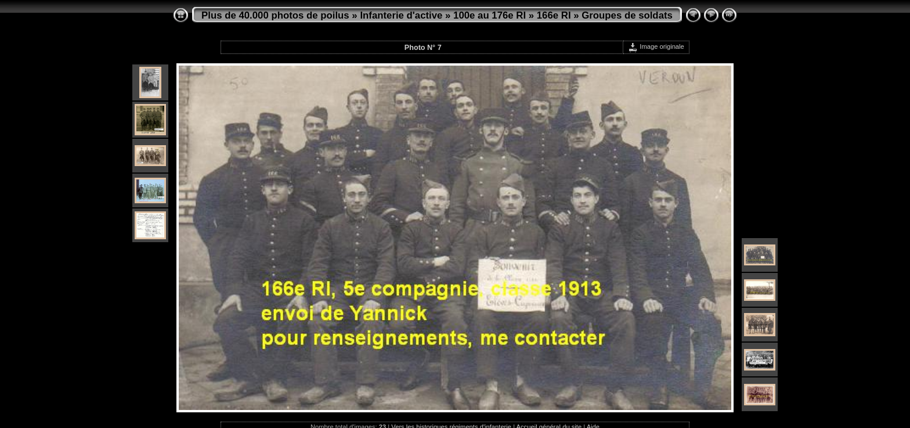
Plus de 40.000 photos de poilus (275, 15)
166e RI (554, 15)
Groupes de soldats (627, 15)
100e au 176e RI (489, 15)
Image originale (656, 46)
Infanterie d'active (401, 15)
